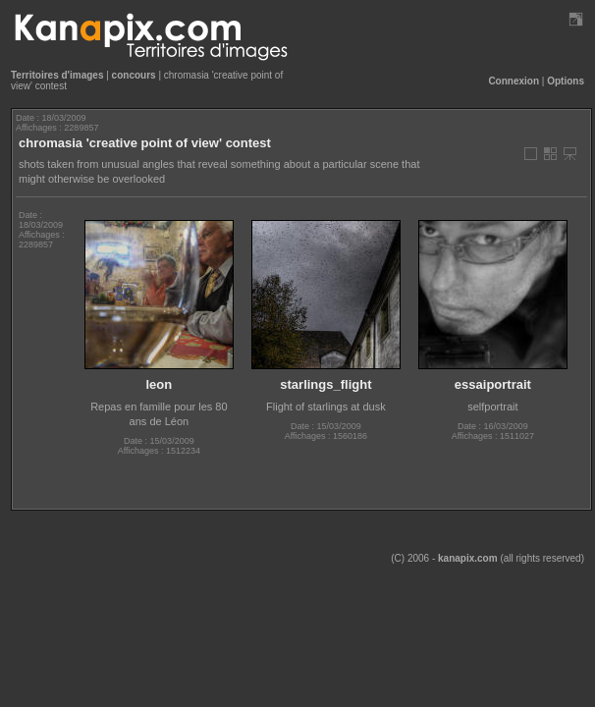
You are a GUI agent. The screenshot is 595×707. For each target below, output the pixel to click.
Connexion (513, 81)
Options (565, 81)
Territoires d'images (57, 75)
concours (134, 75)
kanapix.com (468, 558)
